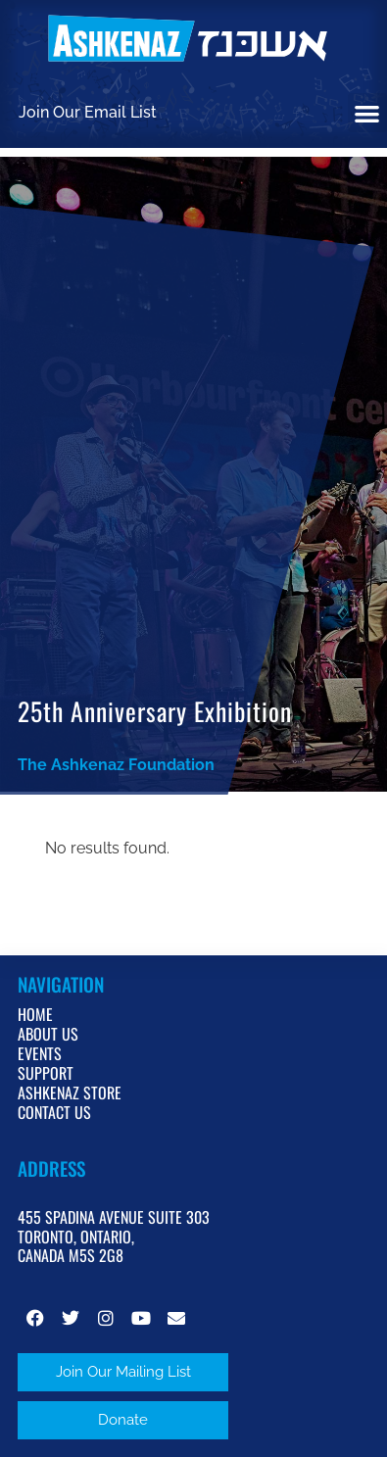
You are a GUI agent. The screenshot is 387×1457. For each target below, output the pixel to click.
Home (35, 1014)
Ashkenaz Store (69, 1092)
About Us (48, 1034)
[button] (368, 113)
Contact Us (54, 1112)
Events (40, 1053)
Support (45, 1073)
